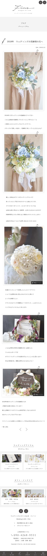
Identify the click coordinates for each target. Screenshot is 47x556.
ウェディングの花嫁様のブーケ (21, 115)
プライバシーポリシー (23, 528)
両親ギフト (9, 410)
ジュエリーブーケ (29, 290)
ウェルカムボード (10, 352)
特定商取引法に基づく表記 (25, 526)
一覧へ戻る (5, 427)
